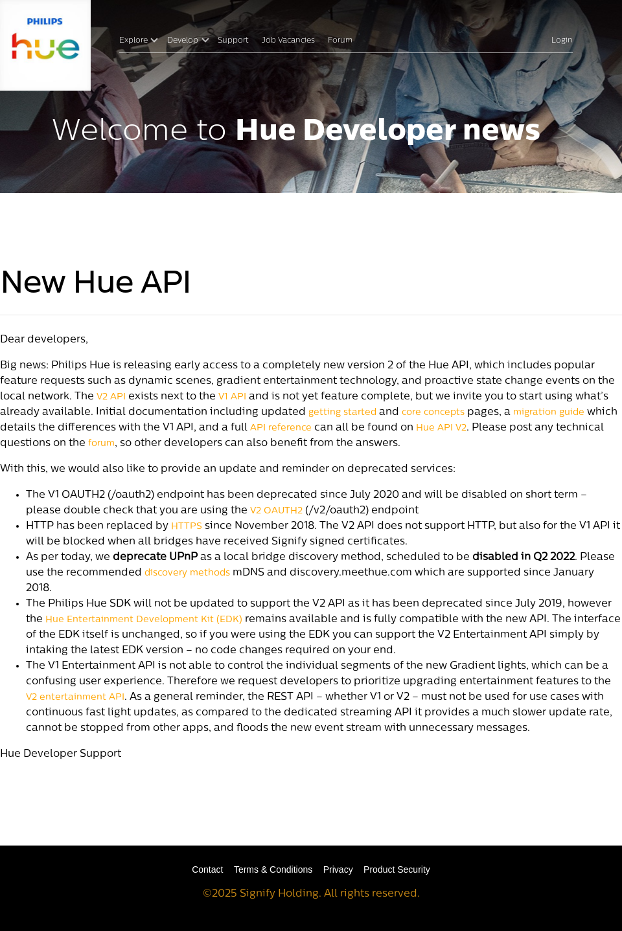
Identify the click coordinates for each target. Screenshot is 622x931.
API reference (281, 428)
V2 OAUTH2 (276, 511)
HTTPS (186, 527)
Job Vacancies (288, 41)
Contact (207, 869)
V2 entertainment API (75, 697)
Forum (340, 41)
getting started (342, 413)
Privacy (338, 869)
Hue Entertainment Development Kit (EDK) (143, 620)
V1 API (232, 397)
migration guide (548, 413)
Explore (133, 41)
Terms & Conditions (273, 869)
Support (233, 41)
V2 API (111, 397)
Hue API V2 (441, 428)
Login (562, 41)
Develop (182, 41)
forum (101, 444)
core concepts (433, 413)
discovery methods (187, 573)
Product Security (396, 869)
